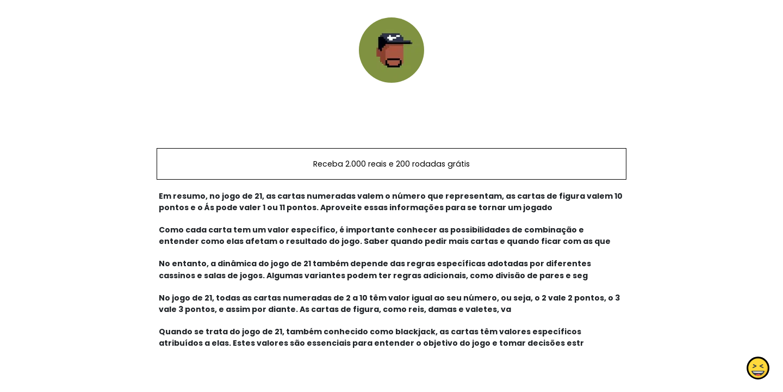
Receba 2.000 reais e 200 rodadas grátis (391, 163)
